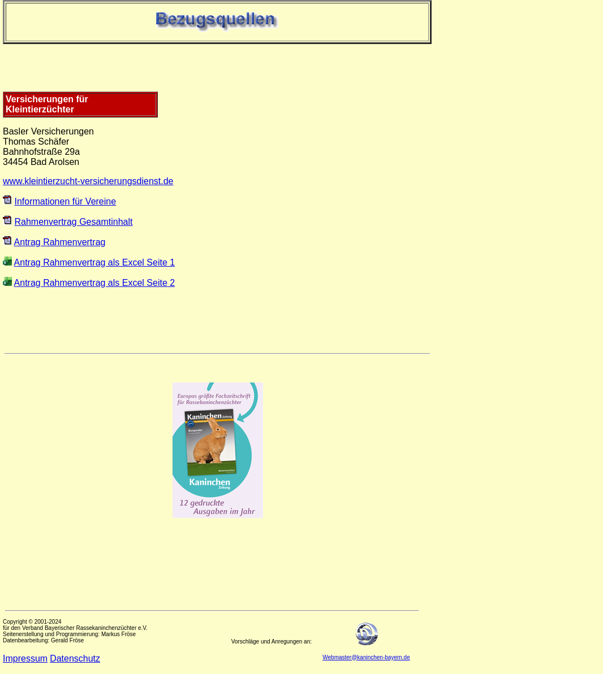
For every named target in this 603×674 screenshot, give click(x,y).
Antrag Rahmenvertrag (60, 242)
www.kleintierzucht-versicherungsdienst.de (88, 181)
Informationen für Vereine (65, 201)
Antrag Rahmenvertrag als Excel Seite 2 (94, 283)
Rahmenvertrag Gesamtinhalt (73, 222)
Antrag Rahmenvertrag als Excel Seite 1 (94, 262)
